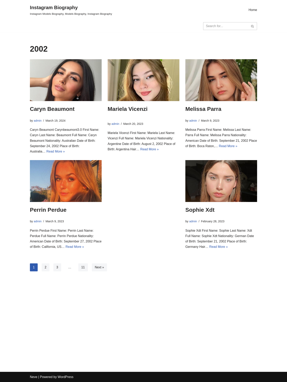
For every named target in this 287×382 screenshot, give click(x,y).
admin (37, 120)
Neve (33, 377)
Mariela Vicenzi (127, 109)
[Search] (225, 26)
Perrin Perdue (48, 210)
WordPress (65, 377)
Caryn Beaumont (52, 109)
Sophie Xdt (199, 210)
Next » (99, 267)
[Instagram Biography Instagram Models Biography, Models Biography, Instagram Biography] (71, 10)
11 (83, 267)
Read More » (55, 151)
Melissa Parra (203, 109)
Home (253, 10)
